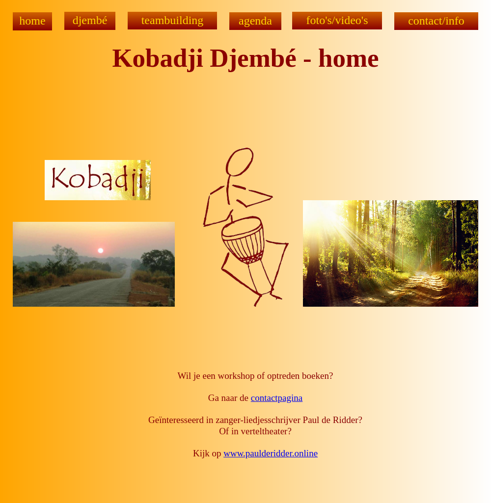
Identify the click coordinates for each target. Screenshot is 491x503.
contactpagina (277, 398)
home (32, 20)
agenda (255, 20)
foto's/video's (337, 20)
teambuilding (172, 20)
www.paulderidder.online (270, 453)
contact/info (436, 20)
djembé (90, 20)
